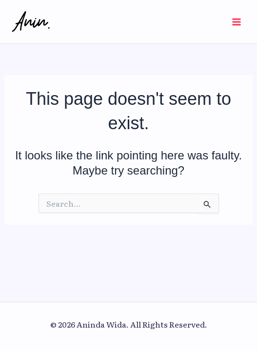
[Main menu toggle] (236, 22)
